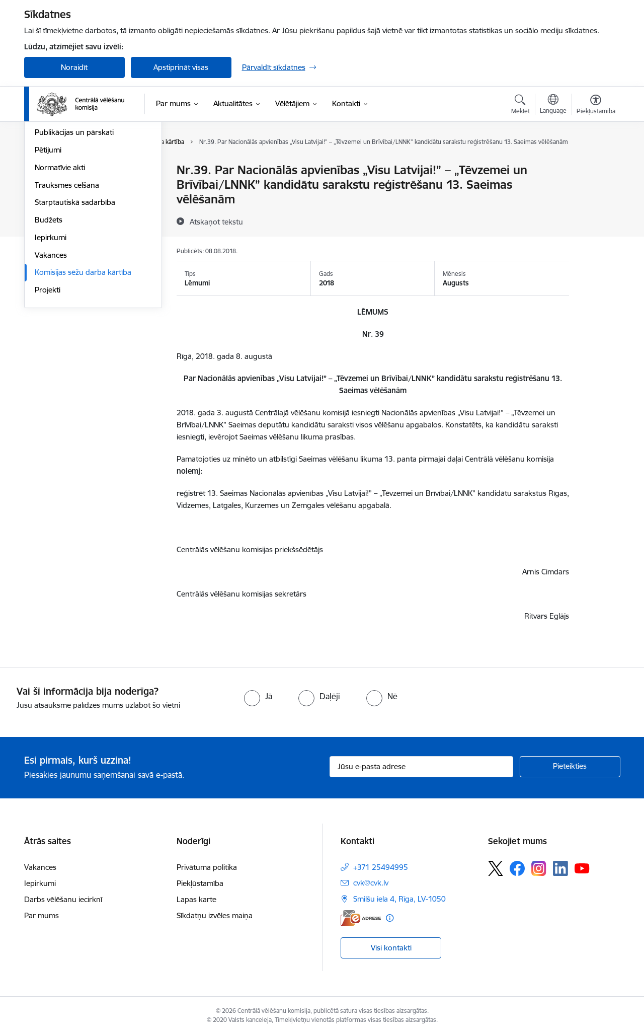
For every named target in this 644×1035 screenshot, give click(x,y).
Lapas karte (196, 899)
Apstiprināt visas (180, 67)
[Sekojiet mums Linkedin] (560, 868)
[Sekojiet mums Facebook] (517, 868)
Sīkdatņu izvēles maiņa (215, 915)
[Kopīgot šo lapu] (595, 191)
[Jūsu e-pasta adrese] (421, 766)
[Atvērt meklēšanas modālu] (520, 106)
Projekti (47, 398)
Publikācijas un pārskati (74, 241)
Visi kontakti (391, 947)
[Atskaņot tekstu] (216, 221)
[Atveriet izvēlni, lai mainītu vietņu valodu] (553, 105)
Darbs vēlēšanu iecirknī (63, 899)
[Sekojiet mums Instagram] (538, 868)
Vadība (46, 171)
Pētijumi (48, 258)
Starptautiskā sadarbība (75, 311)
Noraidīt (74, 67)
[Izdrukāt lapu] (595, 166)
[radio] (258, 696)
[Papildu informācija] (389, 918)
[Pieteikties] (570, 766)
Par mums (41, 915)
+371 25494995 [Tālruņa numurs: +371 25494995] (380, 867)
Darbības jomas (61, 188)
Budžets (48, 328)
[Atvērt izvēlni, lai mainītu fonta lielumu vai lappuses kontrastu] (596, 106)
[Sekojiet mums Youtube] (582, 868)
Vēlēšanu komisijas (66, 223)
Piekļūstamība (200, 883)
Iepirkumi (50, 345)
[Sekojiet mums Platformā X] (495, 868)
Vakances (51, 363)
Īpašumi (48, 205)
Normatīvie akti (60, 275)
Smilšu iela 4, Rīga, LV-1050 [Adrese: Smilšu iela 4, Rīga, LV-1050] (399, 899)
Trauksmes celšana (67, 293)
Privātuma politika (207, 867)
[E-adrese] (361, 918)
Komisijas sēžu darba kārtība (83, 381)
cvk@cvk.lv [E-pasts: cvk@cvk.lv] (370, 883)
